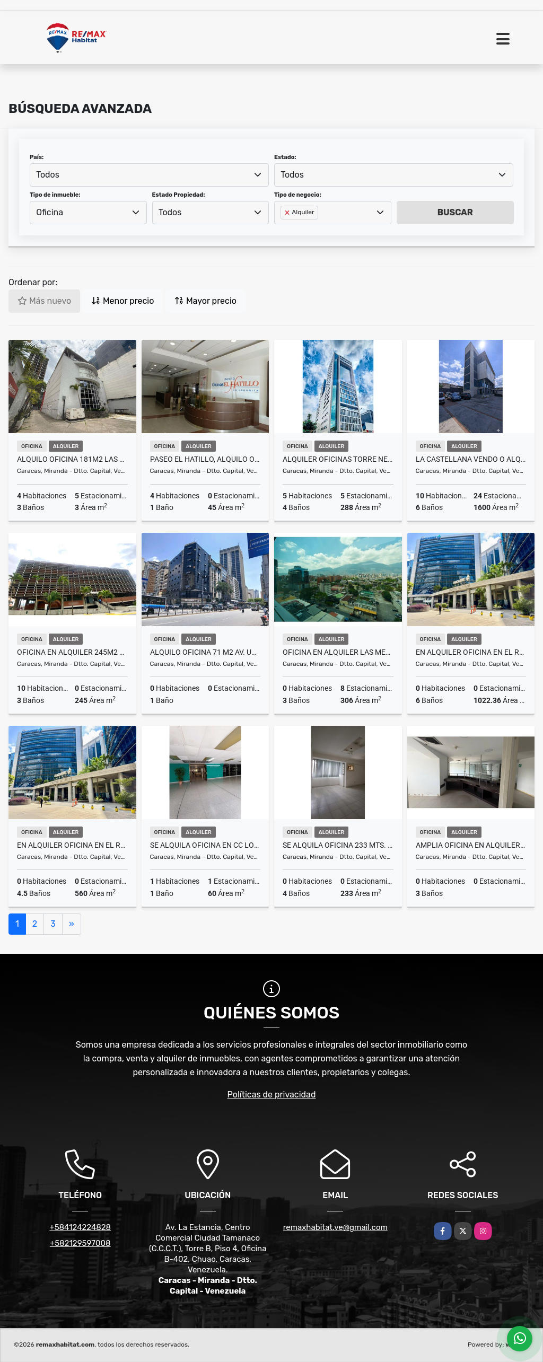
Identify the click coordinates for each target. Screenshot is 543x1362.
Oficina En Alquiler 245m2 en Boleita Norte (72, 652)
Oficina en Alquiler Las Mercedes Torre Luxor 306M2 (338, 652)
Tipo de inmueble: (55, 194)
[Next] (71, 924)
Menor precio (122, 301)
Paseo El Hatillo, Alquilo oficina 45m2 (205, 459)
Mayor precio (205, 301)
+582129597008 (80, 1243)
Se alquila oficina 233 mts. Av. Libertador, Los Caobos (338, 845)
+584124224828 (80, 1227)
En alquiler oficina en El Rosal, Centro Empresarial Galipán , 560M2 (72, 845)
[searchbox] (284, 229)
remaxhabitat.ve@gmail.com (335, 1227)
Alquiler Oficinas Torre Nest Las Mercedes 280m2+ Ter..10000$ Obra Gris (338, 459)
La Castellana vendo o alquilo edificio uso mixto (471, 459)
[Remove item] (288, 212)
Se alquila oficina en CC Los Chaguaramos (205, 845)
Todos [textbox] (47, 175)
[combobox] (149, 175)
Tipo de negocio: (297, 194)
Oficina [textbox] (49, 212)
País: (36, 157)
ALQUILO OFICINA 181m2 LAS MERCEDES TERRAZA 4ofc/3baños (72, 459)
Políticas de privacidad (271, 1094)
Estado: (285, 157)
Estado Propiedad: (178, 194)
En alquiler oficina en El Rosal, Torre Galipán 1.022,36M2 (471, 652)
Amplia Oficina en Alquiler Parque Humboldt (471, 845)
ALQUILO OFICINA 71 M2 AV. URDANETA (205, 652)
